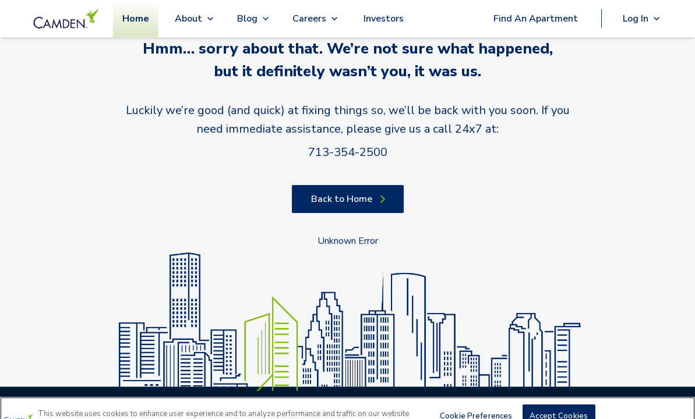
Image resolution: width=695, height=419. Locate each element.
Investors (384, 18)
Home (135, 18)
